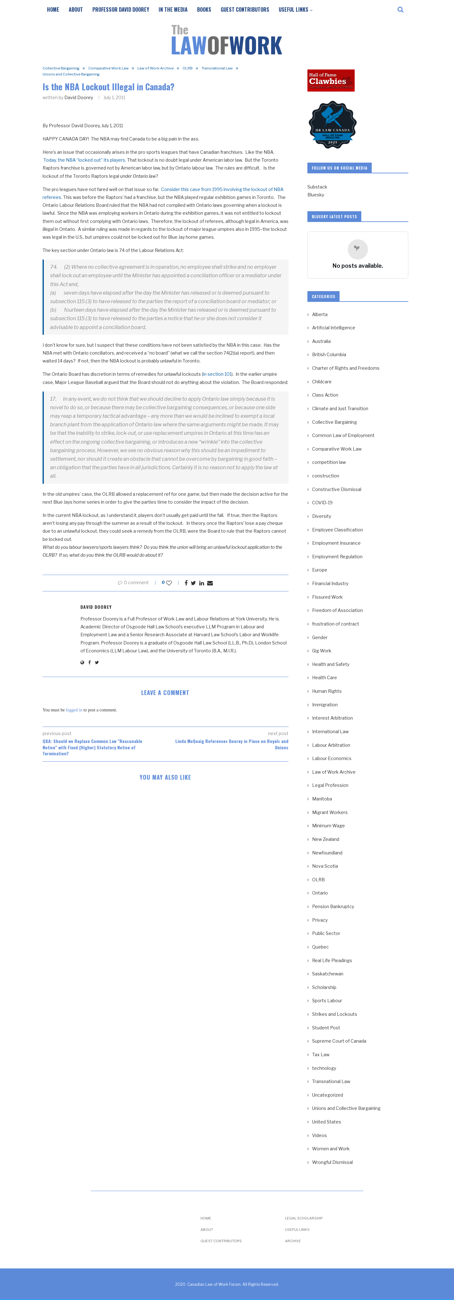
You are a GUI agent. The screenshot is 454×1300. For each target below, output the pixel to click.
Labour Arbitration (331, 745)
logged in (74, 711)
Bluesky (315, 194)
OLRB (202, 68)
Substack (317, 186)
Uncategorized (327, 1095)
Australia (321, 341)
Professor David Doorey (120, 9)
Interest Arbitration (332, 718)
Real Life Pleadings (332, 960)
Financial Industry (330, 583)
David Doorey (78, 98)
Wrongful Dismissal (332, 1162)
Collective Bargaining (64, 68)
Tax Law (320, 1054)
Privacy (320, 920)
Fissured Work (327, 597)
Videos (319, 1135)
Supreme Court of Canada (339, 1041)
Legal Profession (330, 785)
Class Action (325, 395)
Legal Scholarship (304, 1218)
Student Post (326, 1027)
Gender (320, 637)
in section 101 (217, 375)
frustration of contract (335, 623)
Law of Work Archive (168, 68)
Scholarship (324, 987)
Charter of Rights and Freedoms (346, 368)
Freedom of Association (337, 610)
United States (326, 1121)
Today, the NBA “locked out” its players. (85, 161)
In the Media (173, 9)
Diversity (321, 516)
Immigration (325, 704)
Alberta (320, 314)
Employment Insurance (336, 543)
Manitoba (322, 798)
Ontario (320, 893)
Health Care (324, 677)
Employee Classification (337, 529)
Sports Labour (327, 1000)
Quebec (320, 947)
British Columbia (329, 354)
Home (53, 9)
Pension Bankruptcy (333, 906)
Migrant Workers (330, 812)
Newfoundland (327, 852)
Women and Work (331, 1148)
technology (324, 1068)
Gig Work (321, 650)
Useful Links (293, 9)
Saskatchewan (327, 973)
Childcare (322, 381)
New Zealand (325, 839)
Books (204, 9)
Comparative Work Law (116, 68)
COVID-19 (322, 502)
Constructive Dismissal (336, 489)
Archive (293, 1241)
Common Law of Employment (343, 435)
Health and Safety (330, 664)
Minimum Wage (328, 825)
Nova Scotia (325, 866)
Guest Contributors (245, 9)
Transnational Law (235, 68)
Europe (319, 569)
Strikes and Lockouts (334, 1014)
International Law (330, 731)
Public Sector (326, 933)
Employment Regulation (337, 556)
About (76, 9)
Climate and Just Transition (340, 408)
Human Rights (327, 691)
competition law (329, 462)
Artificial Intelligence (333, 327)
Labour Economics (332, 758)
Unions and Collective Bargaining (75, 75)
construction (325, 475)
